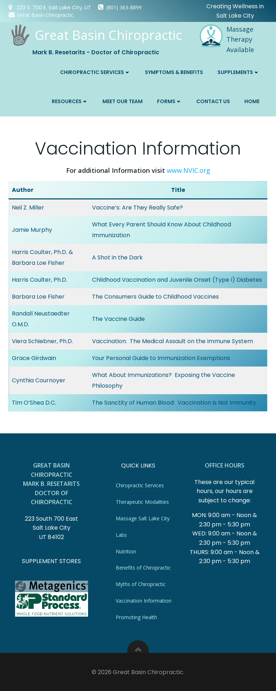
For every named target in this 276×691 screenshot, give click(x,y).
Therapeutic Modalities (142, 501)
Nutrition (126, 550)
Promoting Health (136, 616)
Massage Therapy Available (240, 39)
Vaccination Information (144, 599)
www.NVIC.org (188, 168)
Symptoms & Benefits (175, 71)
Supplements (239, 71)
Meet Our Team (123, 100)
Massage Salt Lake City (143, 517)
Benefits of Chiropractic (143, 566)
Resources (70, 100)
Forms (170, 100)
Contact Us (214, 100)
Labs (121, 534)
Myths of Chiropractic (141, 583)
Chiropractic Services (96, 71)
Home (252, 100)
